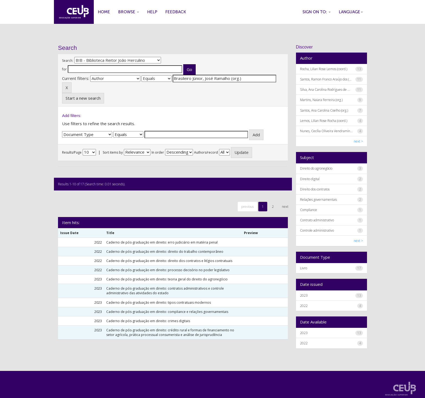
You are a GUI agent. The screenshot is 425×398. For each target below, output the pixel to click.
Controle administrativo (317, 230)
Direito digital (310, 179)
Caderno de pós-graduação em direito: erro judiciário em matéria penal (162, 242)
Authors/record (206, 152)
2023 (304, 295)
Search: (67, 60)
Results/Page (72, 152)
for (64, 69)
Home (104, 11)
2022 (304, 305)
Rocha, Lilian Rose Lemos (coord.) (323, 69)
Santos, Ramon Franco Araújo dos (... (326, 79)
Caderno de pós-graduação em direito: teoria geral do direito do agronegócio (167, 279)
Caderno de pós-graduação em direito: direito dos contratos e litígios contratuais (169, 260)
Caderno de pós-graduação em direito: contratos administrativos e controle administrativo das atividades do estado (165, 290)
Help (152, 11)
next (285, 206)
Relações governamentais (318, 199)
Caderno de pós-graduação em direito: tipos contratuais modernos (158, 302)
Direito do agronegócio (316, 168)
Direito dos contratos (315, 189)
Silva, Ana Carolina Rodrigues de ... (325, 89)
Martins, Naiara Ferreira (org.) (321, 100)
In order (158, 152)
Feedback (175, 11)
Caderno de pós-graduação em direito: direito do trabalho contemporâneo (164, 251)
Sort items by (113, 152)
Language (351, 11)
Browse (128, 11)
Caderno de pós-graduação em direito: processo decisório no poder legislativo (168, 270)
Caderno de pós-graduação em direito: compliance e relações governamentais (167, 311)
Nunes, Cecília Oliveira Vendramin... (326, 131)
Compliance (308, 210)
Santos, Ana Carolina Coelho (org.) (324, 110)
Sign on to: (316, 11)
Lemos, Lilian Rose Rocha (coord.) (323, 120)
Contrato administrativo (317, 220)
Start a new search (83, 98)
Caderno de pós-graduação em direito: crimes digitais (148, 321)
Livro (303, 268)
